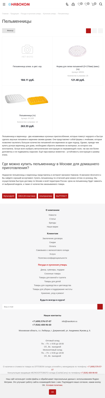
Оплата (52, 246)
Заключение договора (52, 238)
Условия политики (54, 385)
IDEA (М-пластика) (26, 196)
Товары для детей (52, 281)
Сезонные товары (52, 273)
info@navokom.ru (69, 321)
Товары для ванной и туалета (52, 277)
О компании (52, 210)
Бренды (52, 223)
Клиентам (52, 233)
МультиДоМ (8, 196)
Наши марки (52, 227)
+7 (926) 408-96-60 (41, 324)
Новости (52, 215)
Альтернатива (45, 196)
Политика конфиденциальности (52, 258)
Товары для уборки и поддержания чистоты (52, 289)
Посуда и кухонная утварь (52, 264)
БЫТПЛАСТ (61, 196)
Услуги (52, 254)
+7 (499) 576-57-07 (41, 321)
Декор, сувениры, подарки (52, 270)
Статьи (52, 219)
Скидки (52, 242)
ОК (52, 392)
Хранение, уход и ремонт (52, 293)
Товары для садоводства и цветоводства (52, 285)
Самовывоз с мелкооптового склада (52, 250)
